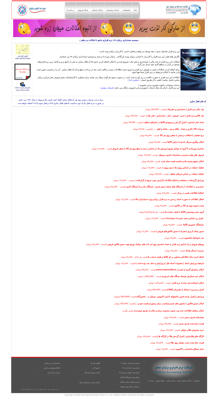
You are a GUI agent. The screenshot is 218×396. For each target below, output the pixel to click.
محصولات (126, 10)
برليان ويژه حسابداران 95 (131, 368)
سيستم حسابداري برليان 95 (130, 363)
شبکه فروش (83, 10)
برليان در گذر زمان (54, 372)
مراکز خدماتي (171, 381)
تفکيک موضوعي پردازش (52, 368)
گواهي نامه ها (95, 363)
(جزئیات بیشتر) (107, 88)
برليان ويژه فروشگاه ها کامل (130, 377)
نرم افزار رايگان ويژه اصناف (130, 387)
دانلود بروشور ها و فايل (92, 372)
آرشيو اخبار (96, 368)
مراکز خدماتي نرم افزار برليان (89, 382)
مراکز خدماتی (97, 10)
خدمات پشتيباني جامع (184, 381)
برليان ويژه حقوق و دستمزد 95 (129, 372)
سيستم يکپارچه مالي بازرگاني (130, 382)
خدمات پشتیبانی (112, 10)
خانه (135, 10)
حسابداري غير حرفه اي (52, 363)
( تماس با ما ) (133, 80)
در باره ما (70, 10)
